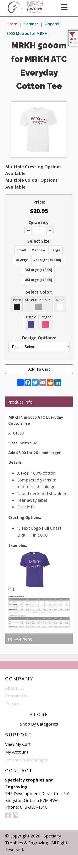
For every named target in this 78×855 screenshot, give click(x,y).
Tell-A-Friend (20, 639)
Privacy (12, 704)
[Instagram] (15, 815)
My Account (16, 752)
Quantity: (39, 222)
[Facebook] (8, 815)
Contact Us (16, 696)
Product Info (19, 402)
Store (12, 23)
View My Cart (18, 744)
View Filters (73, 38)
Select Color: (39, 292)
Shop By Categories (39, 724)
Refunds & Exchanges (26, 760)
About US (14, 688)
